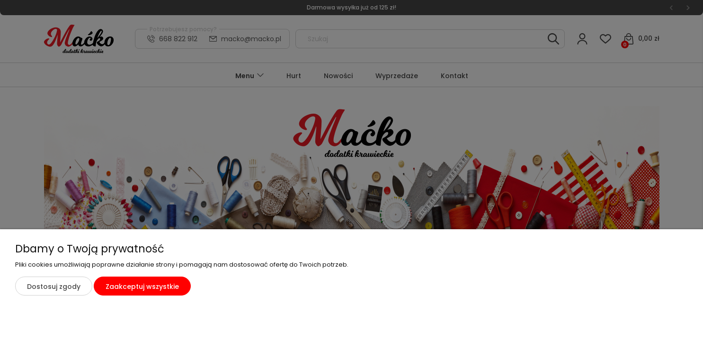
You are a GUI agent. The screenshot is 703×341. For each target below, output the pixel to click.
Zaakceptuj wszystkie (142, 286)
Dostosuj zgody (53, 286)
